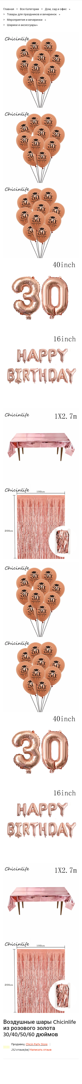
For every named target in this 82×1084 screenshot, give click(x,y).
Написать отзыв (40, 1050)
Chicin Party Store (36, 1044)
